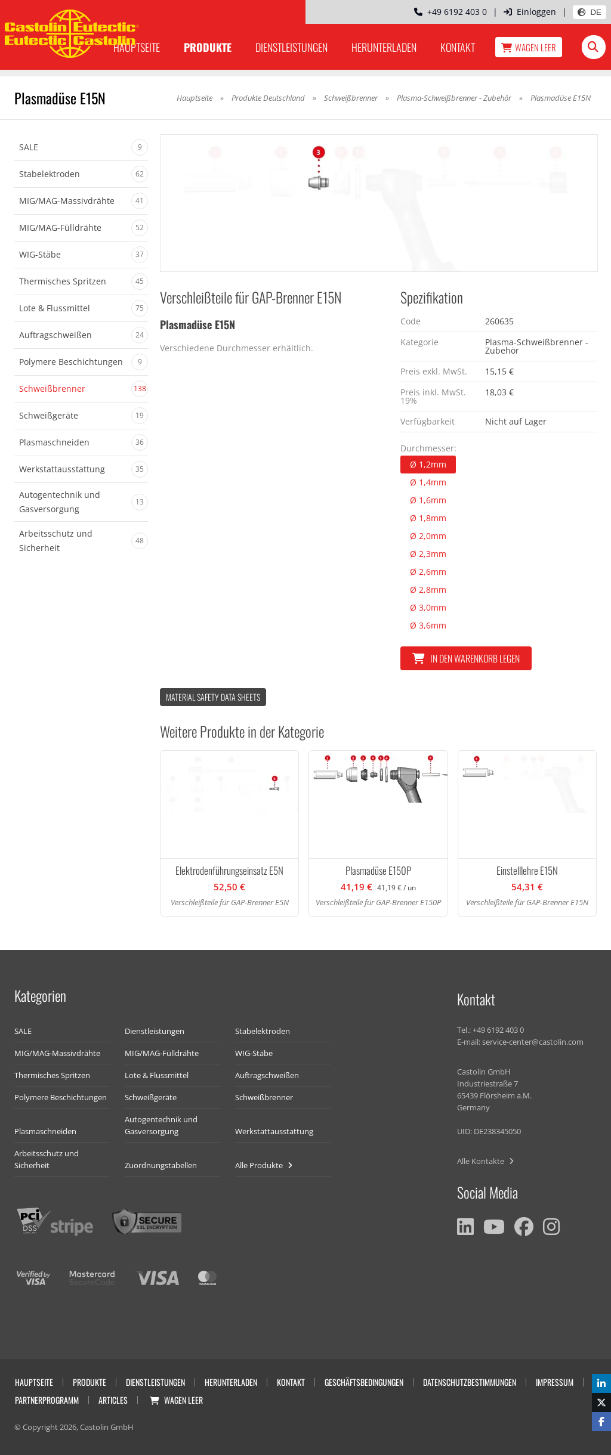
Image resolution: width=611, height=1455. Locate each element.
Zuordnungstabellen (161, 1165)
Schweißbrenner (351, 97)
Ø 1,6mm (428, 500)
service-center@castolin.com (533, 1041)
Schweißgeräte (151, 1097)
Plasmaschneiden (45, 1131)
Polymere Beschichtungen (60, 1097)
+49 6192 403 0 (450, 11)
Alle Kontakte (485, 1161)
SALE (23, 1031)
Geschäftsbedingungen (364, 1382)
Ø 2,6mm (428, 571)
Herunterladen (383, 47)
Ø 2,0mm (428, 535)
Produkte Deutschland (268, 97)
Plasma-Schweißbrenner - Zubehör (454, 97)
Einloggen (530, 11)
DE (589, 12)
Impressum (554, 1382)
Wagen (528, 47)
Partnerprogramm (47, 1400)
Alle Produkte (263, 1165)
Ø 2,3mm (428, 553)
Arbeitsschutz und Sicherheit (46, 1159)
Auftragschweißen (267, 1075)
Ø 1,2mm (428, 464)
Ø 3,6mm (428, 625)
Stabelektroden (262, 1031)
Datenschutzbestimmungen (469, 1382)
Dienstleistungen (291, 47)
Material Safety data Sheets (213, 697)
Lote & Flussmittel (157, 1075)
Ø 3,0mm (428, 607)
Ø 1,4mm (428, 482)
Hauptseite (194, 97)
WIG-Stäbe (254, 1053)
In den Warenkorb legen (466, 658)
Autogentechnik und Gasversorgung (161, 1125)
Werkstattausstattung (274, 1131)
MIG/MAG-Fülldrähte (162, 1053)
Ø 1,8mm (428, 518)
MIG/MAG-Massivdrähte (57, 1053)
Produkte (208, 47)
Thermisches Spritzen (52, 1075)
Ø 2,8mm (428, 589)
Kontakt (457, 47)
